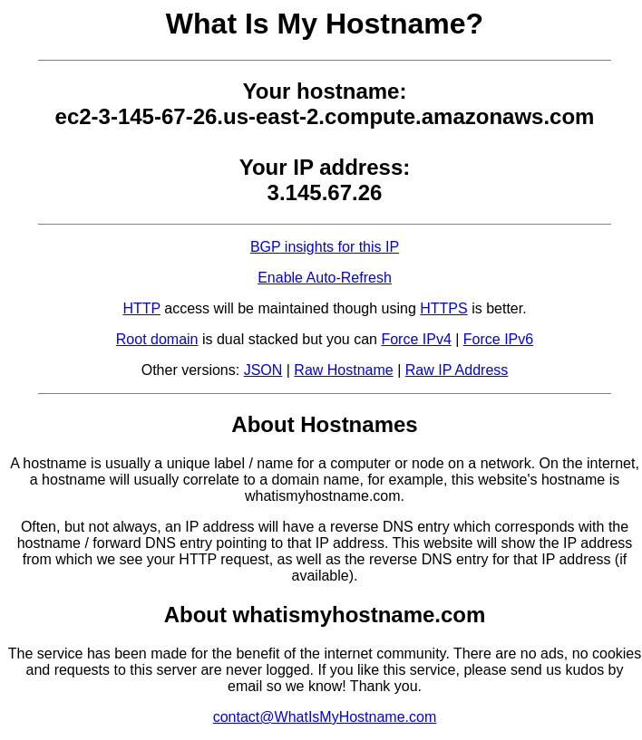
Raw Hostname (343, 370)
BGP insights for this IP (324, 247)
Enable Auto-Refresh (325, 277)
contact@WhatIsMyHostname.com (325, 717)
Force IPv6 (498, 339)
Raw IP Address (457, 370)
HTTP (141, 308)
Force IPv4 (416, 339)
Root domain (157, 339)
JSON (263, 370)
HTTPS (443, 308)
